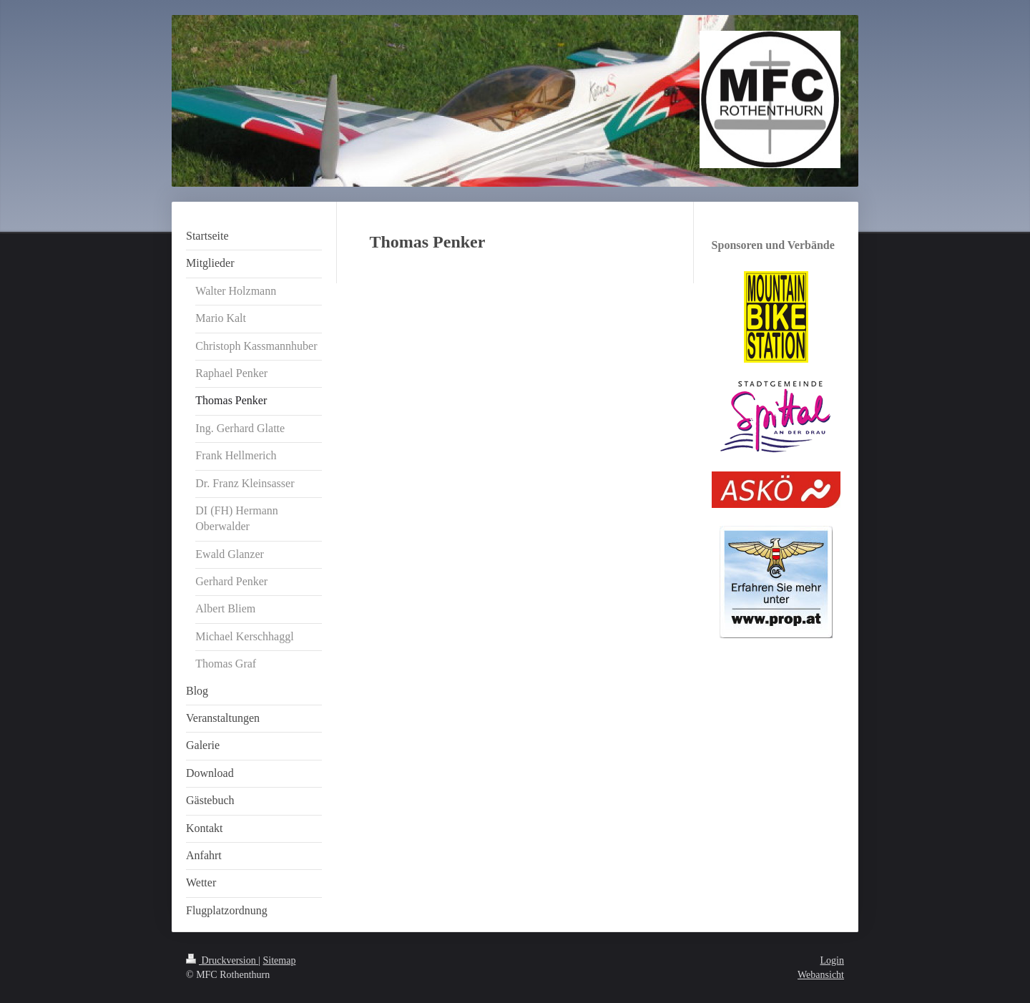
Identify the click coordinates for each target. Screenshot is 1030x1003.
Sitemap (279, 960)
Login (832, 960)
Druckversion (222, 960)
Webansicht (821, 974)
